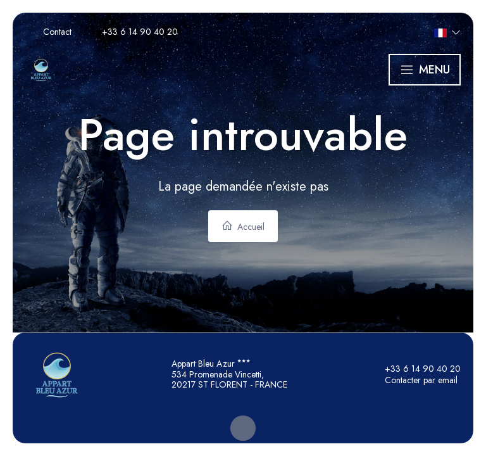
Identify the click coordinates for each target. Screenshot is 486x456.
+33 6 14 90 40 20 (415, 368)
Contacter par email (414, 380)
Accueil (243, 226)
